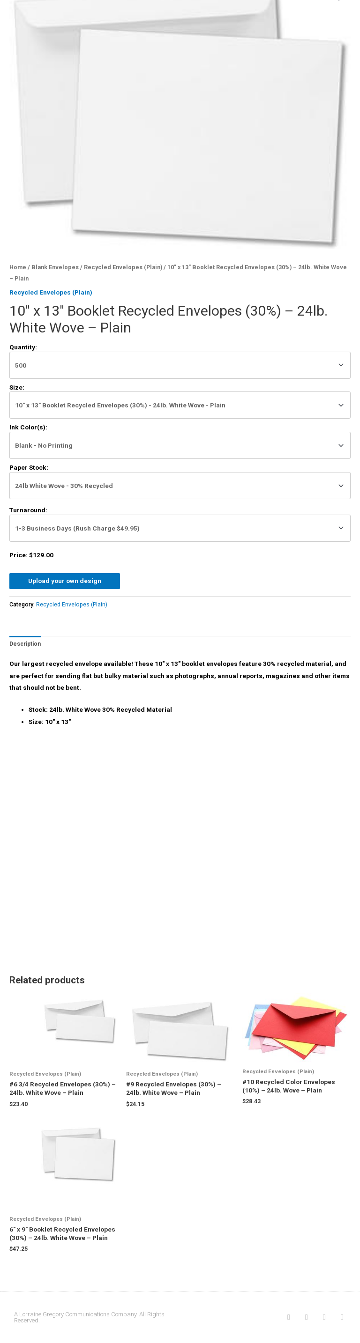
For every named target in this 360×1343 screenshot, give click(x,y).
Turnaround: (28, 510)
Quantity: (23, 347)
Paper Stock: (28, 467)
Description (25, 644)
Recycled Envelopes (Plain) (123, 267)
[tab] (25, 644)
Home (17, 267)
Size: (16, 387)
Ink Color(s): (28, 427)
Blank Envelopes (55, 267)
